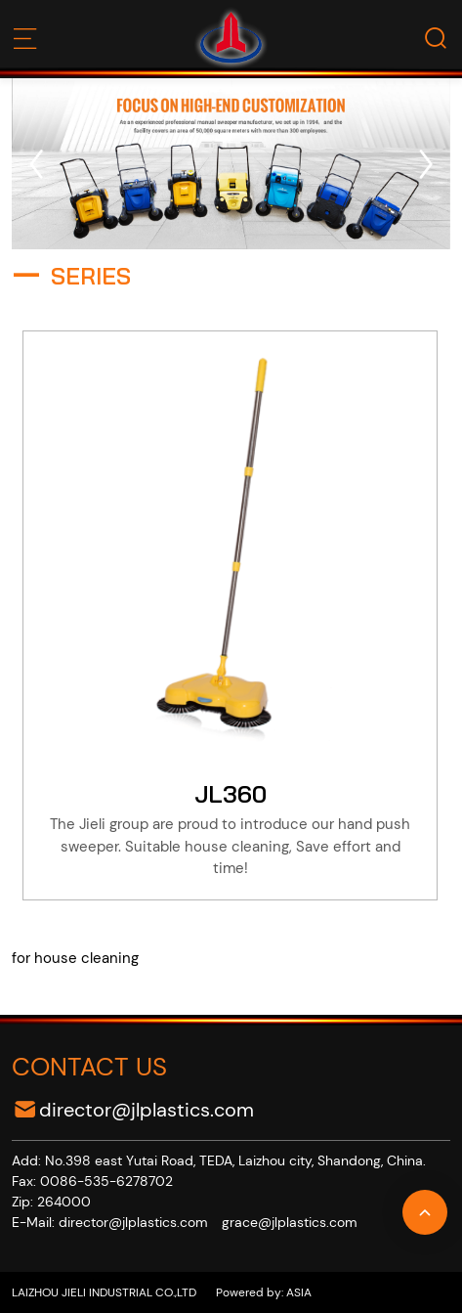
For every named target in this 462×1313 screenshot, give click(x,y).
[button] (36, 164)
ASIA (297, 1292)
